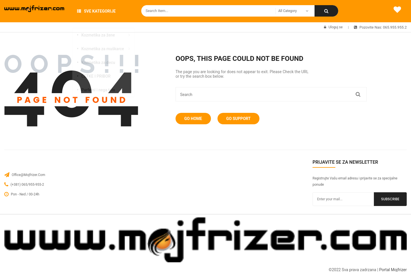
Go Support (242, 118)
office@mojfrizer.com (28, 175)
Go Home (194, 118)
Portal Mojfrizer (393, 269)
